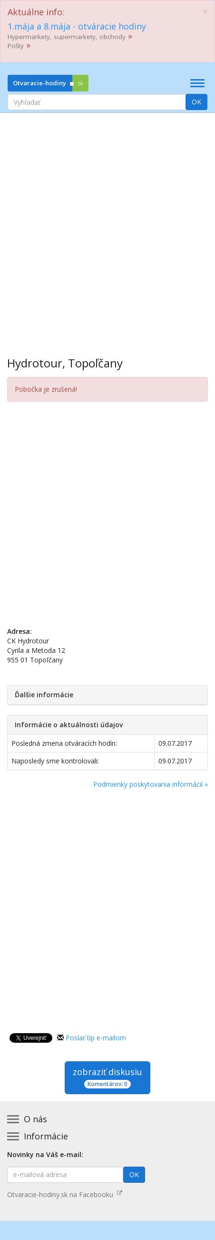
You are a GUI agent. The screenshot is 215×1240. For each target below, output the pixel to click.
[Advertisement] (107, 227)
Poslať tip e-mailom (96, 1037)
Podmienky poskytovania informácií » (150, 784)
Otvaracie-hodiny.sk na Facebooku (64, 1194)
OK (196, 101)
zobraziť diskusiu (107, 1077)
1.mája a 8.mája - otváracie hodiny (77, 26)
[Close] (205, 12)
